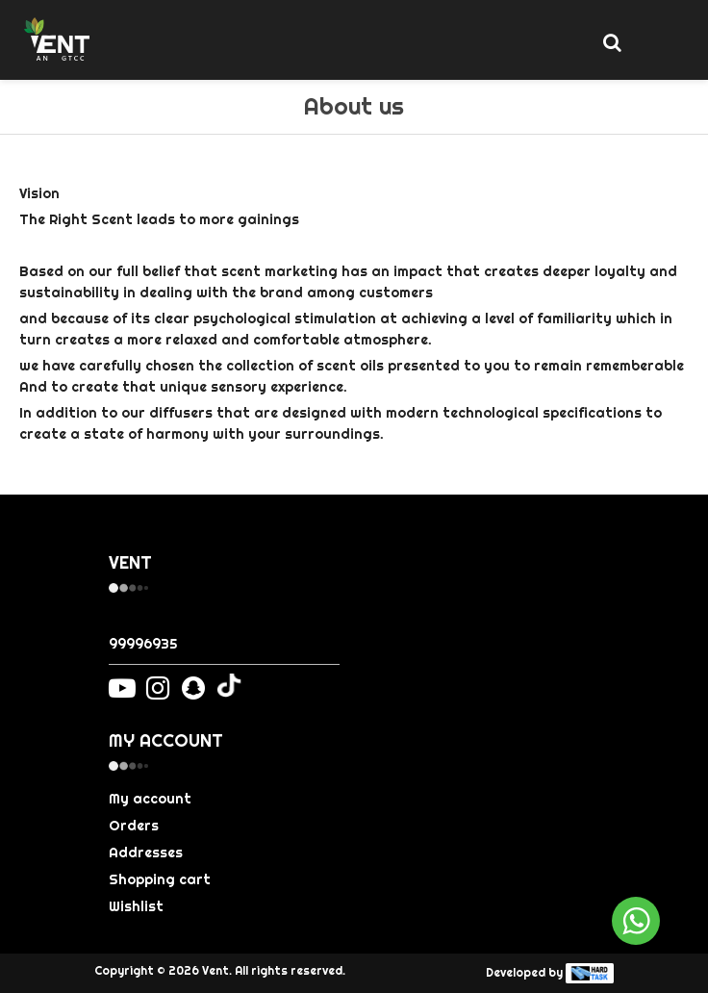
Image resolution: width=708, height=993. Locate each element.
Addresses (146, 852)
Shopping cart (160, 879)
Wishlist (136, 906)
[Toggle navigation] (654, 44)
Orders (134, 825)
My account (150, 798)
